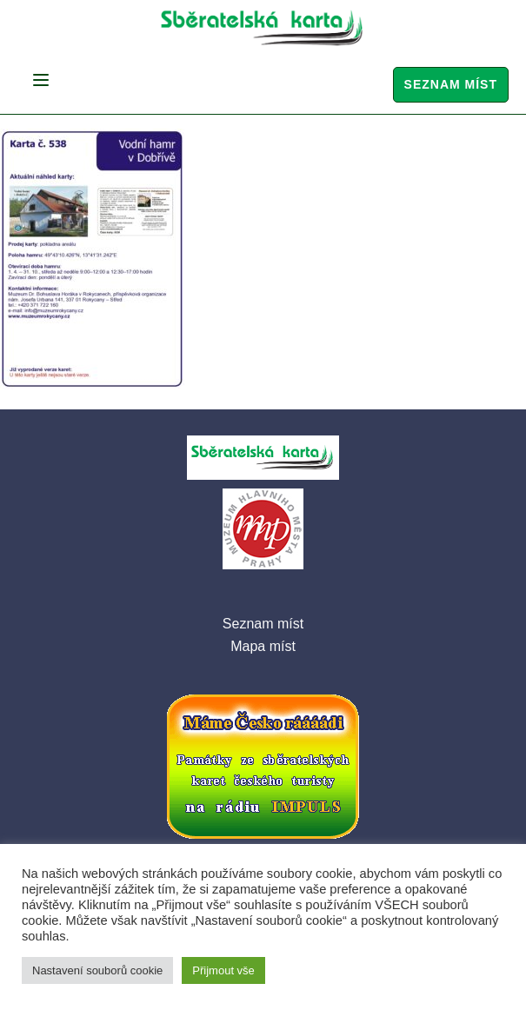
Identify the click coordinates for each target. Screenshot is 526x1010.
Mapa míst (263, 646)
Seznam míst (450, 84)
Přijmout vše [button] (223, 970)
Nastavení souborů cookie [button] (97, 970)
